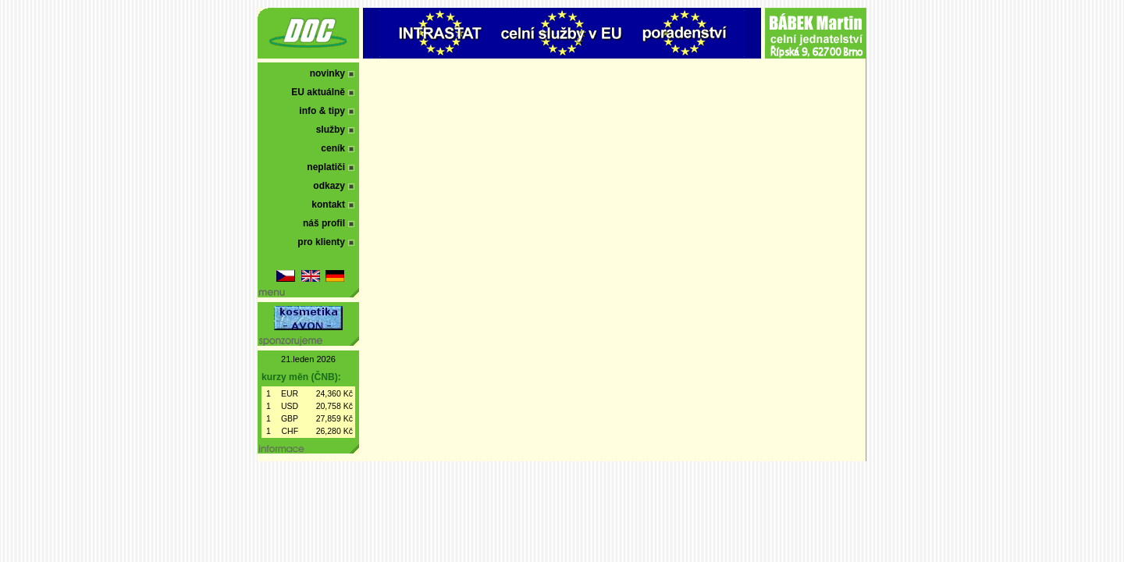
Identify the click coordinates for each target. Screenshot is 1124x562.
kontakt (328, 204)
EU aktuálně (318, 92)
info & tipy (322, 110)
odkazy (329, 185)
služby (330, 129)
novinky (327, 73)
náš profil (324, 223)
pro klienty (321, 242)
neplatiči (326, 167)
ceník (333, 148)
